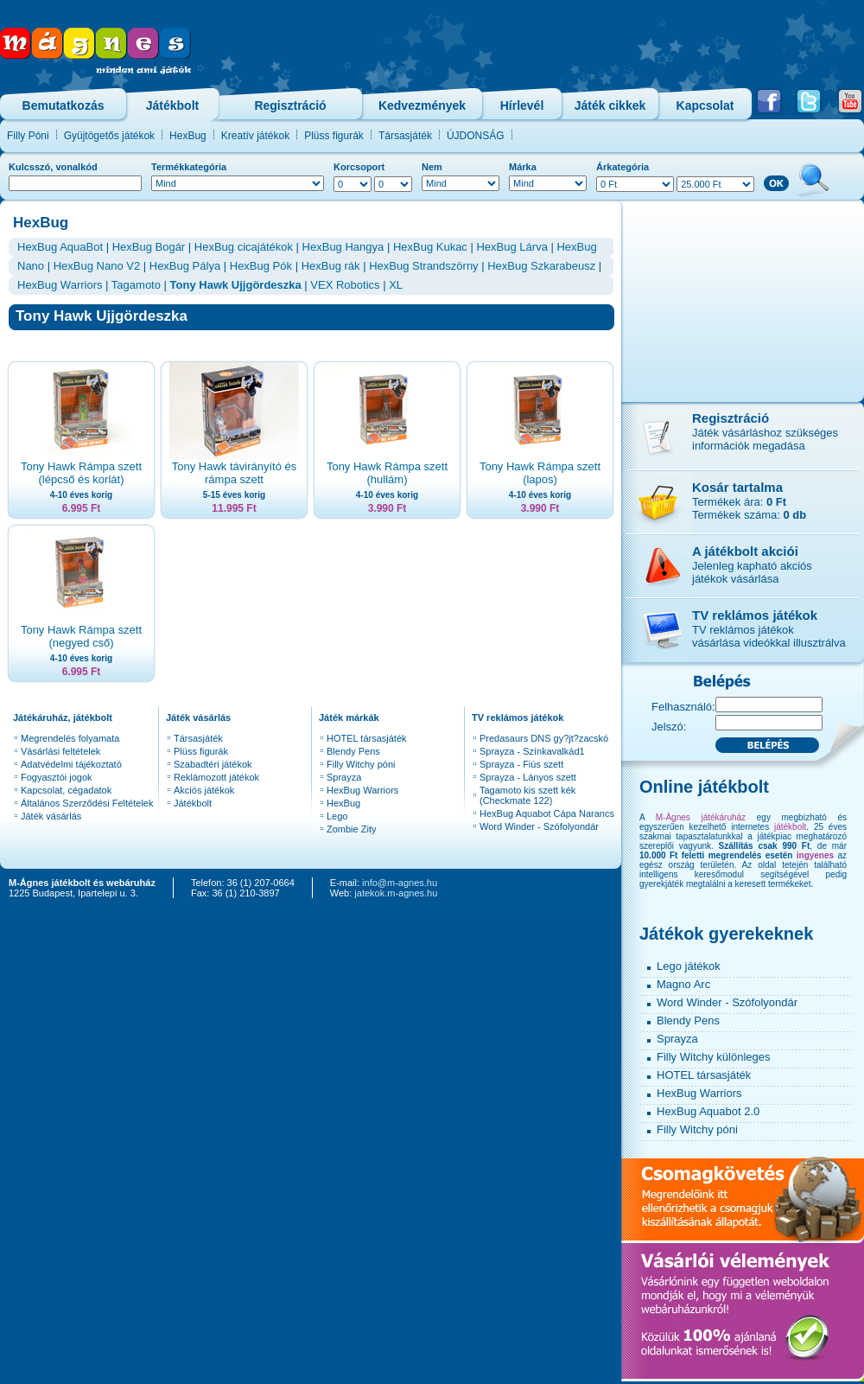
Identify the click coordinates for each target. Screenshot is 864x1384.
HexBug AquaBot (60, 246)
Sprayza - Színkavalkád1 (532, 751)
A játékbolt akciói (745, 551)
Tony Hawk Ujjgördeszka (236, 284)
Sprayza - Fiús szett (521, 764)
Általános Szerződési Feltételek (87, 803)
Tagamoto (136, 284)
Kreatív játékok (255, 136)
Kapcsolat (705, 105)
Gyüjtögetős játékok (109, 136)
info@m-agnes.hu (399, 882)
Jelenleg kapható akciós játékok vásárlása (752, 572)
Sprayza (344, 777)
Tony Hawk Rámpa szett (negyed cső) (81, 636)
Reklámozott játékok (216, 777)
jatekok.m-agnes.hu (395, 893)
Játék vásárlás (51, 816)
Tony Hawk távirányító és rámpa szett (234, 473)
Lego (337, 816)
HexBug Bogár (149, 246)
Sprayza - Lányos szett (528, 777)
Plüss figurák (334, 136)
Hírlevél (522, 105)
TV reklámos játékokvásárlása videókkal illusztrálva (769, 636)
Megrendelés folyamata (70, 738)
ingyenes (815, 855)
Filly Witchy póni (361, 764)
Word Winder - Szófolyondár (539, 826)
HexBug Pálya (184, 265)
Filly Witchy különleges (714, 1056)
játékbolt (790, 827)
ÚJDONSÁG (476, 136)
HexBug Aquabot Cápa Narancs (547, 813)
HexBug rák (331, 265)
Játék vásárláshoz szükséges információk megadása (765, 439)
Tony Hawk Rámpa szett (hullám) (387, 473)
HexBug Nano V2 (97, 265)
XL (396, 284)
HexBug (187, 136)
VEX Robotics (344, 284)
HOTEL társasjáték (367, 738)
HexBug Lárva (511, 246)
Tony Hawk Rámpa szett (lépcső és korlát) (81, 473)
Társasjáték (405, 136)
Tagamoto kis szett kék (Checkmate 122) (527, 795)
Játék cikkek (610, 105)
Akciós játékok (204, 790)
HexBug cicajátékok (243, 246)
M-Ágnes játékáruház (701, 817)
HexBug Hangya (343, 246)
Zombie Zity (351, 829)
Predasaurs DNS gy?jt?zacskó (544, 738)
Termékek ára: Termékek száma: (749, 508)
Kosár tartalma (737, 487)
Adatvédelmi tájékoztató (71, 764)
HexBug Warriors (59, 284)
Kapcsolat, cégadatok (66, 790)
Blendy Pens (353, 751)
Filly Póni (28, 136)
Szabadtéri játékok (213, 764)
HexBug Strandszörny (423, 265)
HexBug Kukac (430, 246)
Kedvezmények (422, 105)
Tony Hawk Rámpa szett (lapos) (540, 473)
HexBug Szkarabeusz (541, 265)
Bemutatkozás (63, 105)
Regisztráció (290, 105)
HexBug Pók (261, 265)
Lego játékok (689, 966)
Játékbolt (172, 105)
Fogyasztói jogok (56, 777)
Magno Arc (683, 984)
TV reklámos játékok (754, 615)
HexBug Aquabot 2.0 (708, 1111)
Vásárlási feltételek (60, 751)
